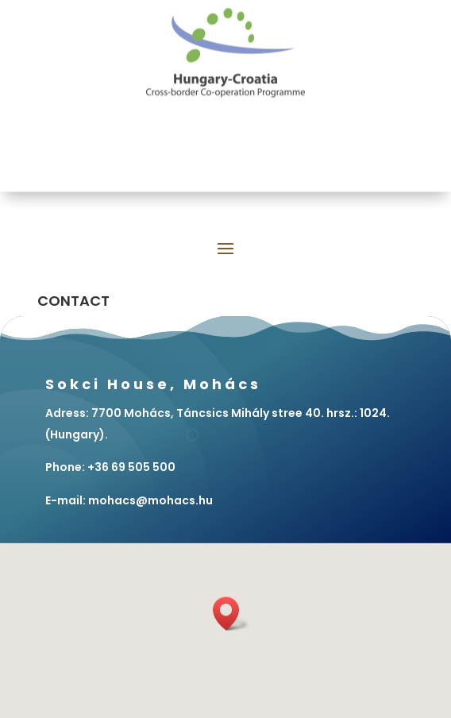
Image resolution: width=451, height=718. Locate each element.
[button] (231, 613)
